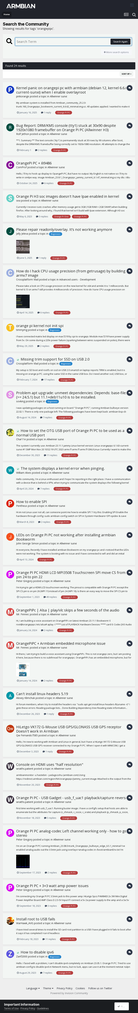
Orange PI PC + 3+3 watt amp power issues (52, 885)
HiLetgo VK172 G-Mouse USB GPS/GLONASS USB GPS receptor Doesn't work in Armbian (68, 729)
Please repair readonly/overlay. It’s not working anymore (64, 229)
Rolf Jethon (22, 134)
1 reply (46, 112)
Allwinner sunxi (58, 96)
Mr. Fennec (22, 614)
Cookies (80, 988)
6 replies (47, 183)
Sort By (126, 74)
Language (33, 988)
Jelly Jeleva (22, 233)
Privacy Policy (64, 988)
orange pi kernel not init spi (39, 325)
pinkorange (22, 96)
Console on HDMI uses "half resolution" (49, 764)
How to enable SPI (31, 501)
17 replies (48, 379)
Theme (48, 988)
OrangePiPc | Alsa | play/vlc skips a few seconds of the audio (67, 610)
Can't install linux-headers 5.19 (42, 693)
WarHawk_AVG (24, 923)
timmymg (21, 330)
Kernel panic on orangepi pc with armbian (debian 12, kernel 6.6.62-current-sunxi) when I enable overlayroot (73, 90)
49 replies (50, 597)
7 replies (46, 417)
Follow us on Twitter (100, 988)
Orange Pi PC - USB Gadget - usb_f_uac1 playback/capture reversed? (73, 797)
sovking (20, 401)
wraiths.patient (24, 768)
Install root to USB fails (35, 919)
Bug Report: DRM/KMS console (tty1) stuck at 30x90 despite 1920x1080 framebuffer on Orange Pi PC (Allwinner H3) (66, 127)
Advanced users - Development (77, 279)
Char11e (21, 439)
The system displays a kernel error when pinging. (60, 468)
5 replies (50, 817)
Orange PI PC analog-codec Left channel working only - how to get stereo (72, 833)
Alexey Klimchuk (25, 698)
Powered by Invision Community (69, 993)
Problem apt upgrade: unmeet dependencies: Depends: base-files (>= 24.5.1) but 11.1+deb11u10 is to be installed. (71, 395)
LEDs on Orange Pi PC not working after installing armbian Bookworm (66, 537)
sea (18, 200)
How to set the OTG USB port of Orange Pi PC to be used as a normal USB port (70, 433)
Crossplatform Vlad (27, 279)
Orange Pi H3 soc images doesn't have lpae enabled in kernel (67, 196)
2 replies (41, 150)
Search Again (120, 41)
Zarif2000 (21, 956)
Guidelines (43, 1008)
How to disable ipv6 (35, 952)
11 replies (50, 455)
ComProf (21, 167)
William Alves (23, 472)
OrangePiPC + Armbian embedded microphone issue (60, 643)
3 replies (42, 216)
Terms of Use (11, 1008)
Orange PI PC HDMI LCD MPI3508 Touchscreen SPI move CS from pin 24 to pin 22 (70, 574)
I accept (123, 1006)
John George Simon (27, 543)
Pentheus (21, 505)
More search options (116, 52)
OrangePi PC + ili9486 (34, 163)
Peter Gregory (24, 581)
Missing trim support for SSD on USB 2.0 (52, 359)
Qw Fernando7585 (27, 735)
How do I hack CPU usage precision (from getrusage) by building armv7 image (70, 273)
